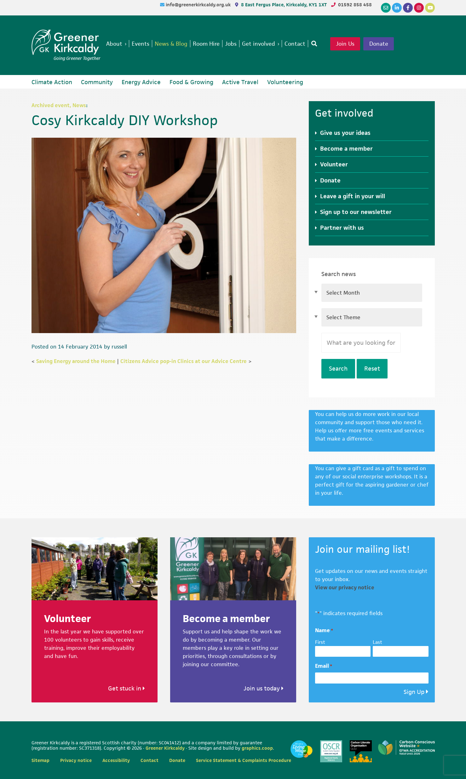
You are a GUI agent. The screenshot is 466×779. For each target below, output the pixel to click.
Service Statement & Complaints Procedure (243, 760)
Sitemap (40, 760)
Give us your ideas (345, 133)
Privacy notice (76, 760)
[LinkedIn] (397, 8)
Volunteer (334, 164)
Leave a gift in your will (352, 196)
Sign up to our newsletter (356, 212)
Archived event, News (59, 105)
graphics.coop (257, 748)
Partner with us (342, 228)
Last (377, 642)
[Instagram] (419, 8)
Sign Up (414, 692)
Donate (390, 44)
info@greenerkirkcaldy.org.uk (199, 5)
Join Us (355, 44)
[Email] (386, 8)
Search (338, 368)
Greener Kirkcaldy (66, 42)
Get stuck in (126, 688)
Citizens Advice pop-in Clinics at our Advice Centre (183, 361)
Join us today (264, 688)
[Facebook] (408, 8)
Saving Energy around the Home (76, 361)
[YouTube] (430, 8)
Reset (372, 368)
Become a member (346, 149)
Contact (149, 760)
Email (323, 666)
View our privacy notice (344, 587)
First (320, 642)
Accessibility (116, 760)
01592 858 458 (355, 5)
